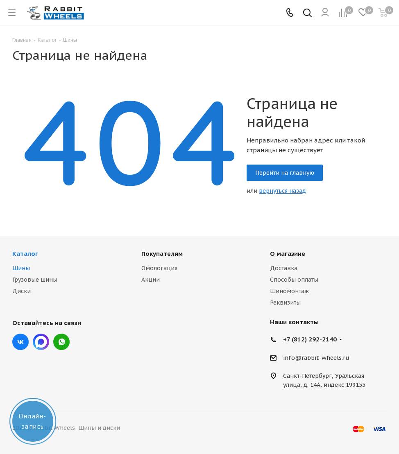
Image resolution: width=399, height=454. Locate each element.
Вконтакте (20, 342)
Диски (21, 291)
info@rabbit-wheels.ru (316, 357)
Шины (21, 268)
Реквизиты (285, 302)
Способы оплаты (294, 279)
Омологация (159, 268)
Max (41, 342)
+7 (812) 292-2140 (310, 339)
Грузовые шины (34, 279)
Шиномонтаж (289, 291)
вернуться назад (282, 190)
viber (61, 342)
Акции (150, 279)
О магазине (287, 253)
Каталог (25, 253)
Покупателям (162, 253)
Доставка (283, 268)
